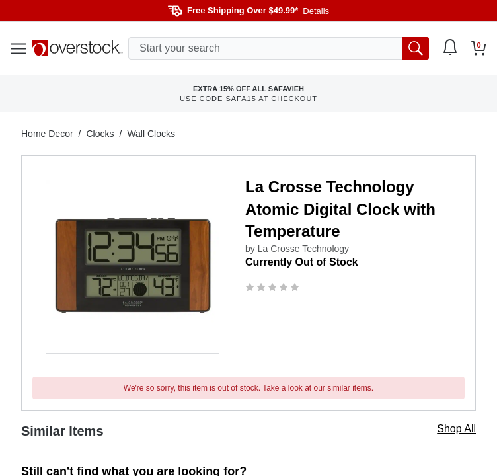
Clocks (100, 133)
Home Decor (47, 133)
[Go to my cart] (478, 48)
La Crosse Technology (303, 248)
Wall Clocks (151, 133)
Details (316, 11)
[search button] (415, 48)
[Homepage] (77, 48)
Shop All (456, 428)
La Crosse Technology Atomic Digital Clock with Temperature (340, 209)
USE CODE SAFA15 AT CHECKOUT (248, 98)
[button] (132, 267)
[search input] (278, 48)
